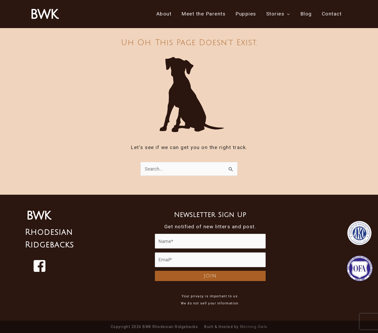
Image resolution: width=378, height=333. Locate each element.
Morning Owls (253, 327)
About (164, 14)
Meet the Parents (203, 14)
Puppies (245, 14)
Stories (275, 14)
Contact (332, 14)
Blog (306, 14)
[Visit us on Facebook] (39, 266)
